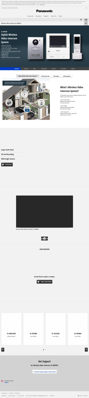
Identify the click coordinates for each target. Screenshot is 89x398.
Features (26, 68)
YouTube (11, 393)
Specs (34, 68)
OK (37, 4)
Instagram (17, 393)
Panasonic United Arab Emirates (10, 8)
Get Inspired (44, 68)
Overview (16, 68)
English (6, 382)
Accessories (63, 68)
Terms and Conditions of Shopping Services (37, 395)
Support (73, 68)
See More (42, 4)
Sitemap (52, 395)
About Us (4, 395)
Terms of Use (20, 395)
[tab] (27, 76)
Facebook (4, 393)
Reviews (54, 68)
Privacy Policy (12, 395)
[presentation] (27, 76)
